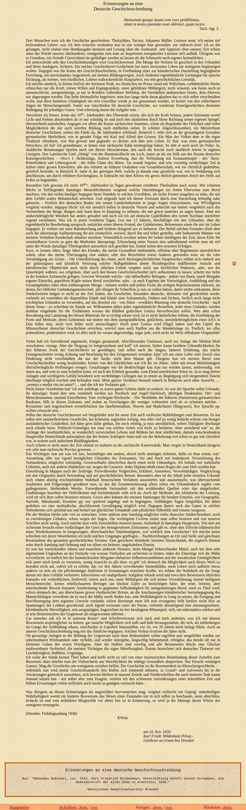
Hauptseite (19, 807)
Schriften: (68, 807)
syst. (94, 807)
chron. (83, 807)
